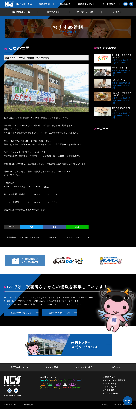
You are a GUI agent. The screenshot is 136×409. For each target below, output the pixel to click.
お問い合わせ (63, 4)
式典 (57, 384)
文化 (43, 384)
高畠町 (61, 381)
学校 (50, 384)
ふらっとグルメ (119, 80)
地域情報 (76, 387)
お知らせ (117, 12)
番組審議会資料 (28, 405)
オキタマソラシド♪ (120, 68)
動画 (72, 384)
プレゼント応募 (111, 393)
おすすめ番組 (53, 12)
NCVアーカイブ (111, 384)
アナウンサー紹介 (85, 12)
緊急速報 (66, 387)
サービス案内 (109, 4)
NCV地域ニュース (21, 12)
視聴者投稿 (44, 4)
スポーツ (55, 387)
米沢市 (43, 381)
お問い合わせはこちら (59, 312)
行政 (65, 384)
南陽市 (52, 381)
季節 (79, 381)
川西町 (70, 381)
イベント (44, 387)
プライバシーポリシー (12, 405)
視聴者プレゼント (86, 4)
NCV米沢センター (13, 396)
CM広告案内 (110, 377)
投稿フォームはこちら (21, 312)
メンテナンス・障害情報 (115, 380)
